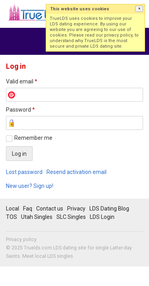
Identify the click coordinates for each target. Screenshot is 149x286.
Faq (27, 208)
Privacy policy (21, 239)
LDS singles (60, 256)
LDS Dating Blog (109, 208)
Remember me (33, 138)
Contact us (49, 208)
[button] (139, 9)
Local (12, 208)
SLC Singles (71, 217)
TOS (11, 217)
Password (20, 109)
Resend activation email (76, 172)
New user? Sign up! (29, 186)
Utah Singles (36, 217)
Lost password (24, 172)
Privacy (76, 208)
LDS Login (102, 217)
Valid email (21, 81)
